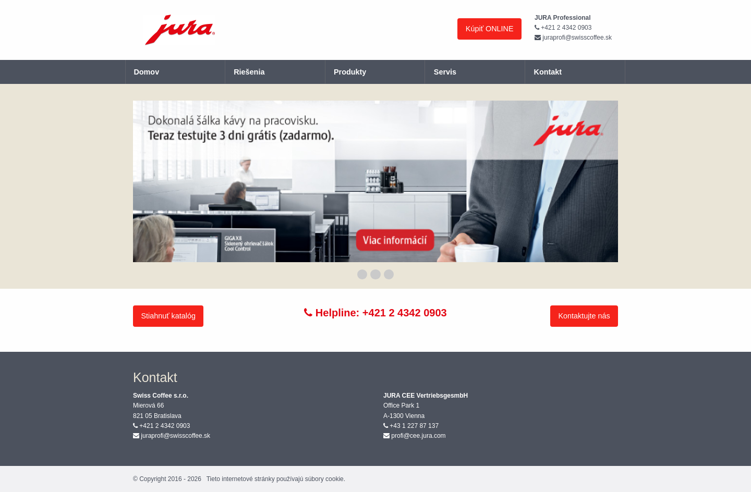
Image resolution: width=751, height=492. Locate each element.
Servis (445, 72)
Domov (146, 72)
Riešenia (249, 72)
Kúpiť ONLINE (490, 28)
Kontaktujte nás (584, 316)
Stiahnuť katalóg (168, 316)
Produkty (350, 72)
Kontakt (548, 72)
